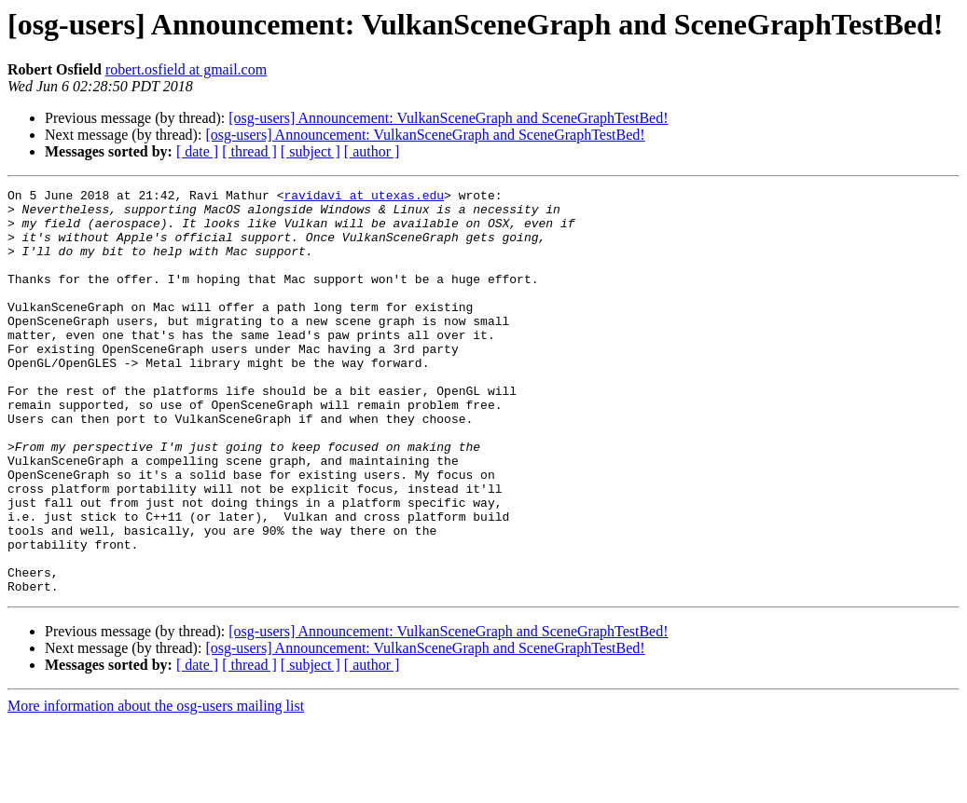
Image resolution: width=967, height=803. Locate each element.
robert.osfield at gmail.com (186, 69)
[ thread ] (249, 151)
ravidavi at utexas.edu (363, 197)
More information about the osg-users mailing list (155, 787)
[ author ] (372, 151)
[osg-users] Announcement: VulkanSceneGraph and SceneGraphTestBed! (448, 118)
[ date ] (197, 151)
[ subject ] (310, 151)
